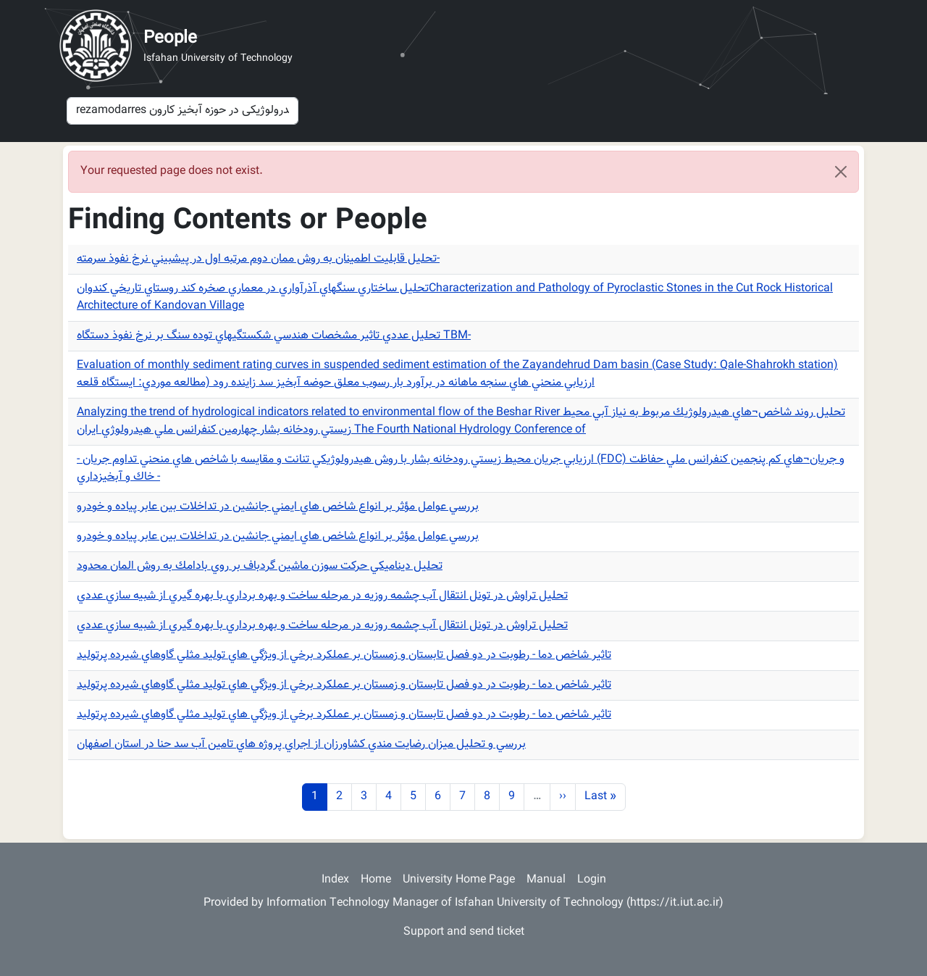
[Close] (840, 171)
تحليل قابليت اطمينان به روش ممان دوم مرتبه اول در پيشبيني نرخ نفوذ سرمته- (258, 259)
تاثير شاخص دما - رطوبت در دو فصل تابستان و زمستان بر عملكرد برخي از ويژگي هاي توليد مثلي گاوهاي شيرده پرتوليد (344, 655)
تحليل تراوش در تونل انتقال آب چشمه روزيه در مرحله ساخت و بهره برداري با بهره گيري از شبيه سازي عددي (322, 596)
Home (376, 880)
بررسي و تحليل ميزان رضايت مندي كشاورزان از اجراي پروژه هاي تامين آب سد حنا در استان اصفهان (301, 744)
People (170, 38)
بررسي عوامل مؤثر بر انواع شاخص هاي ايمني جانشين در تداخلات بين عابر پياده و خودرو (278, 507)
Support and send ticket (463, 932)
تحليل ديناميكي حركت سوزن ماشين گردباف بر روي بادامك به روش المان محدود (259, 566)
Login (591, 880)
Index (335, 880)
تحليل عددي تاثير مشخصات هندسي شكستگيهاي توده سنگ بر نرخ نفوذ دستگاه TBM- (274, 336)
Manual (546, 880)
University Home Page (459, 880)
